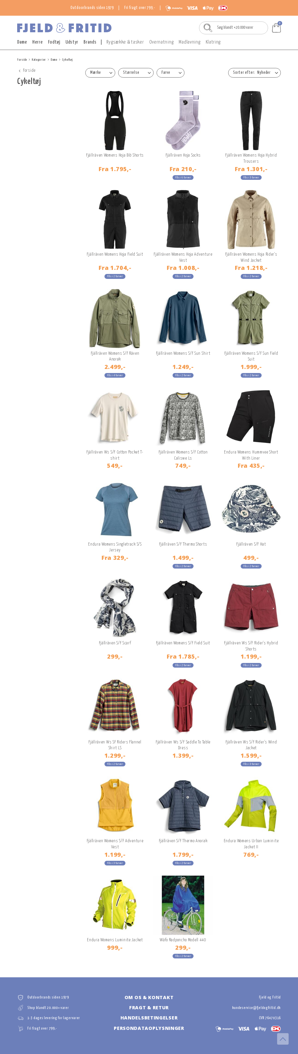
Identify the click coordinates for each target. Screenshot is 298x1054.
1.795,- (115, 169)
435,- (251, 465)
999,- (115, 947)
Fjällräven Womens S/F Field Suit (183, 643)
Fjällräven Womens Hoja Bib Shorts (115, 155)
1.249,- (183, 367)
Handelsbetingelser (149, 1017)
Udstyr (71, 42)
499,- (251, 557)
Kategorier (39, 59)
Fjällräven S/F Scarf (115, 643)
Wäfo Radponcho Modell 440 (183, 940)
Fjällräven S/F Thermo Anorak (183, 841)
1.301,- (251, 169)
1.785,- (183, 656)
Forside (22, 59)
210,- (183, 169)
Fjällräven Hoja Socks (183, 155)
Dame (22, 42)
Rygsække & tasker (125, 42)
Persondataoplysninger (149, 1028)
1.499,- (183, 557)
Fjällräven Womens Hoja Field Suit (115, 254)
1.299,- (115, 755)
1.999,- (251, 367)
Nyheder (264, 73)
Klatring (213, 42)
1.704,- (115, 268)
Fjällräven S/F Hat (251, 544)
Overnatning (161, 42)
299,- (115, 656)
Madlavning (189, 42)
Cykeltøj (67, 59)
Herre (37, 42)
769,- (251, 854)
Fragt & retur (149, 1007)
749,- (183, 465)
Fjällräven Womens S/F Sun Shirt (183, 353)
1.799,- (183, 854)
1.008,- (183, 268)
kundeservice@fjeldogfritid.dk (256, 1008)
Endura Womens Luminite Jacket (115, 940)
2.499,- (115, 367)
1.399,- (183, 755)
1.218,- (251, 268)
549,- (115, 465)
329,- (115, 557)
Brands (90, 42)
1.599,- (251, 755)
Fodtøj (54, 42)
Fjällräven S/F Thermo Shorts (183, 544)
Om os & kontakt (149, 997)
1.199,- (251, 656)
